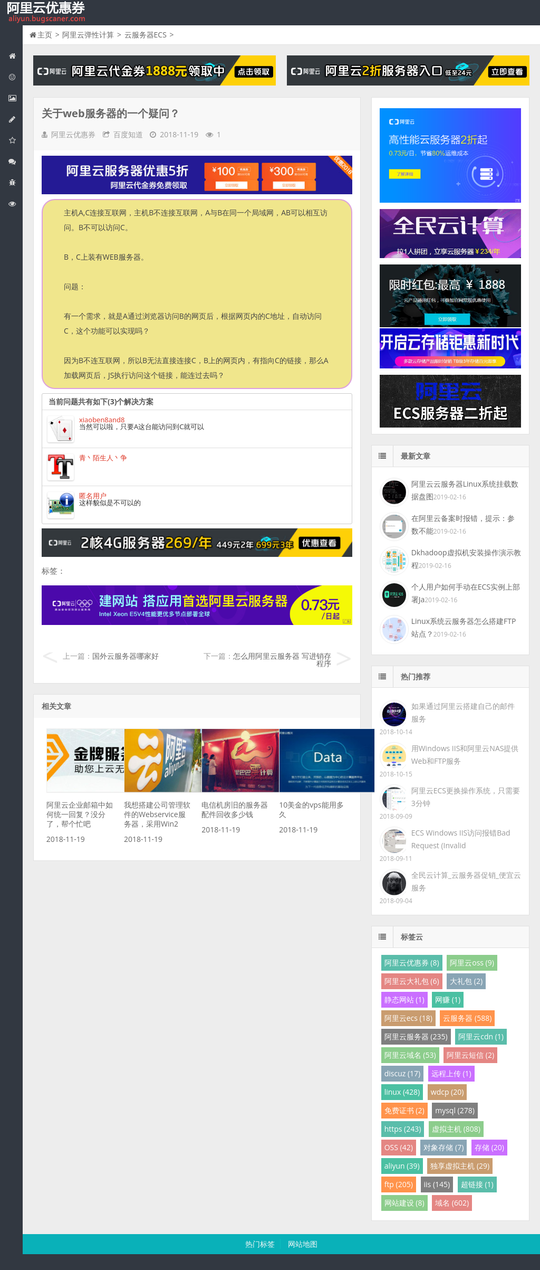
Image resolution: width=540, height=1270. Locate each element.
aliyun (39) (402, 1166)
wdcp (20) (447, 1092)
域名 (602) (452, 1203)
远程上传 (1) (451, 1073)
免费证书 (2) (404, 1110)
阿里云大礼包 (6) (411, 981)
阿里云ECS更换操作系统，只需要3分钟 (465, 796)
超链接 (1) (477, 1184)
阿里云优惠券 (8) (411, 963)
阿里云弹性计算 (15, 98)
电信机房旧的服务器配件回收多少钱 (234, 809)
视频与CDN (15, 161)
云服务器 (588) (467, 1018)
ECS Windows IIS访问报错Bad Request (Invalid (460, 839)
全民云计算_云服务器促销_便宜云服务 (466, 881)
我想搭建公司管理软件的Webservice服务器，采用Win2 (157, 814)
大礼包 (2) (466, 981)
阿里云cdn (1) (481, 1036)
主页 (44, 35)
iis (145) (437, 1184)
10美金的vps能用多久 (311, 809)
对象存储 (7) (443, 1147)
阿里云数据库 (15, 119)
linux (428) (402, 1092)
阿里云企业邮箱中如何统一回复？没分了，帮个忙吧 (79, 814)
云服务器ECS (145, 35)
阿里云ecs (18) (408, 1018)
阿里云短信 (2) (470, 1055)
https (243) (402, 1129)
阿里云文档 (15, 203)
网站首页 (15, 56)
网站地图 (302, 1244)
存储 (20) (489, 1147)
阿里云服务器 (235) (416, 1036)
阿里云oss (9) (472, 963)
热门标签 (260, 1244)
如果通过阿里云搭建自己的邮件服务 (463, 712)
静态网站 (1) (404, 999)
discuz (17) (402, 1073)
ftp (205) (398, 1184)
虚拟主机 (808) (456, 1129)
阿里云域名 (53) (410, 1055)
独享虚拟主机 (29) (459, 1166)
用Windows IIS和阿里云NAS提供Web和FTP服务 (465, 754)
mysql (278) (455, 1110)
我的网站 (47, 12)
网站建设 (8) (404, 1203)
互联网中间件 (15, 182)
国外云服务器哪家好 (125, 656)
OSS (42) (398, 1147)
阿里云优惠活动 (15, 77)
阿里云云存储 (15, 140)
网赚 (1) (447, 999)
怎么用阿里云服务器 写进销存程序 (282, 659)
